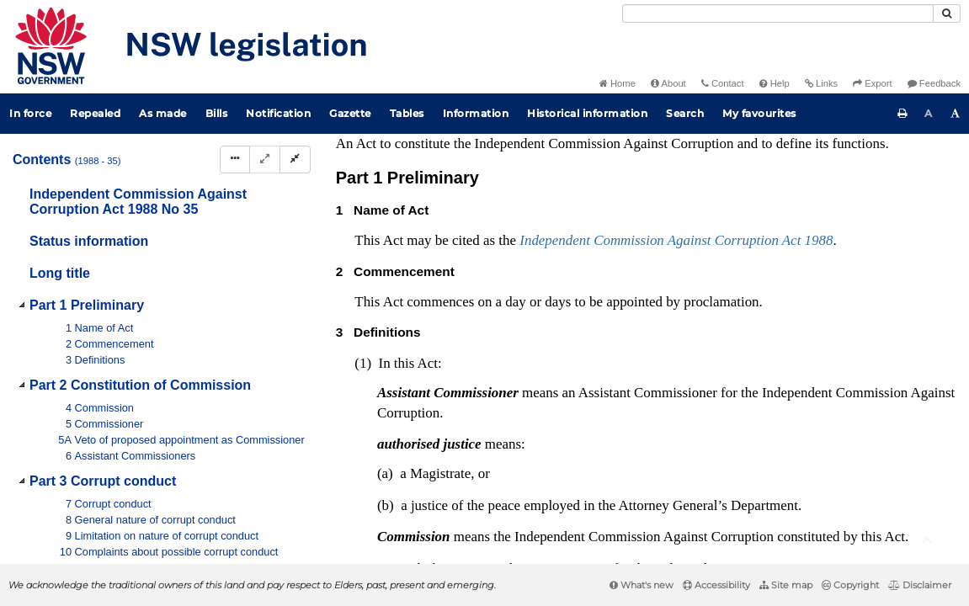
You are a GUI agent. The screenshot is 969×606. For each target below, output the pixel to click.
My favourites (759, 113)
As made (163, 113)
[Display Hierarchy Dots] (235, 159)
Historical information (587, 113)
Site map (785, 585)
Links (821, 83)
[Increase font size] (955, 113)
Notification (278, 113)
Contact (722, 83)
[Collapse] (295, 159)
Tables (407, 113)
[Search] (778, 13)
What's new (642, 585)
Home (617, 83)
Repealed (95, 113)
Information (476, 113)
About (668, 83)
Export (872, 83)
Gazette (350, 113)
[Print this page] (902, 113)
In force (30, 113)
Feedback (934, 83)
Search (685, 113)
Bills (216, 113)
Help (774, 83)
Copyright (850, 585)
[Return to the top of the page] (927, 542)
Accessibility (716, 585)
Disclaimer (919, 585)
